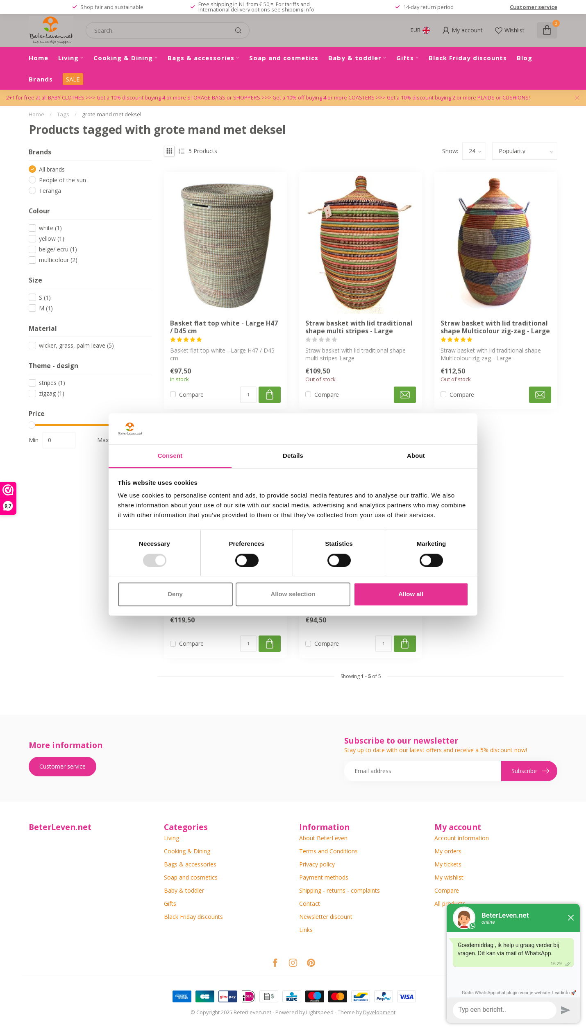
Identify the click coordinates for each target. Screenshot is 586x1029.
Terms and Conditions (328, 851)
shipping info (298, 9)
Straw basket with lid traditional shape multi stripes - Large (359, 327)
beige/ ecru (58, 249)
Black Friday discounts (468, 58)
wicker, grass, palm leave (76, 345)
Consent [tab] (170, 455)
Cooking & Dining (123, 58)
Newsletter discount (325, 916)
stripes (52, 383)
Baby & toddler (355, 58)
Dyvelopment (379, 1012)
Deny (175, 594)
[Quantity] (248, 395)
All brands (52, 169)
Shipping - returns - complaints (339, 890)
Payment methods (323, 877)
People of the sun (62, 180)
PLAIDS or (489, 97)
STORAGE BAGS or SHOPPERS (224, 97)
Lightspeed (320, 1012)
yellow (51, 238)
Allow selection (292, 594)
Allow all (410, 594)
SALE (73, 79)
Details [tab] (293, 455)
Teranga (50, 191)
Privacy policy (317, 864)
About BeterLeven (323, 838)
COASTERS (362, 97)
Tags (63, 114)
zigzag (51, 393)
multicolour (58, 260)
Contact (309, 903)
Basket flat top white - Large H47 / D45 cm (224, 327)
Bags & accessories (201, 58)
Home (38, 58)
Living (68, 58)
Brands (41, 79)
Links (306, 930)
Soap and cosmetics (283, 58)
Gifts (405, 58)
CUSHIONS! (516, 97)
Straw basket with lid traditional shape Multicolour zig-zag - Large (495, 327)
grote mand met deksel (111, 114)
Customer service (533, 7)
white (50, 228)
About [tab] (416, 455)
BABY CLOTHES (67, 97)
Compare (191, 394)
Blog (524, 58)
